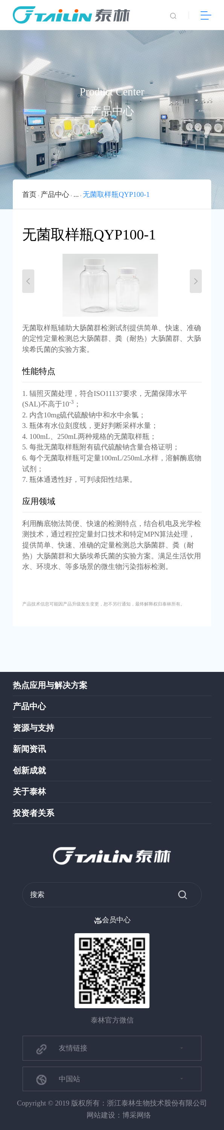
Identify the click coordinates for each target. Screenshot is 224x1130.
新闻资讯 (29, 749)
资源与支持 (33, 728)
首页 (29, 194)
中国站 (57, 1079)
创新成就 (29, 770)
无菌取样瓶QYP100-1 (116, 194)
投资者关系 (33, 813)
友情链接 (61, 1049)
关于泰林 (29, 791)
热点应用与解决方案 (50, 685)
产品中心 (55, 194)
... (76, 194)
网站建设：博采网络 (119, 1115)
